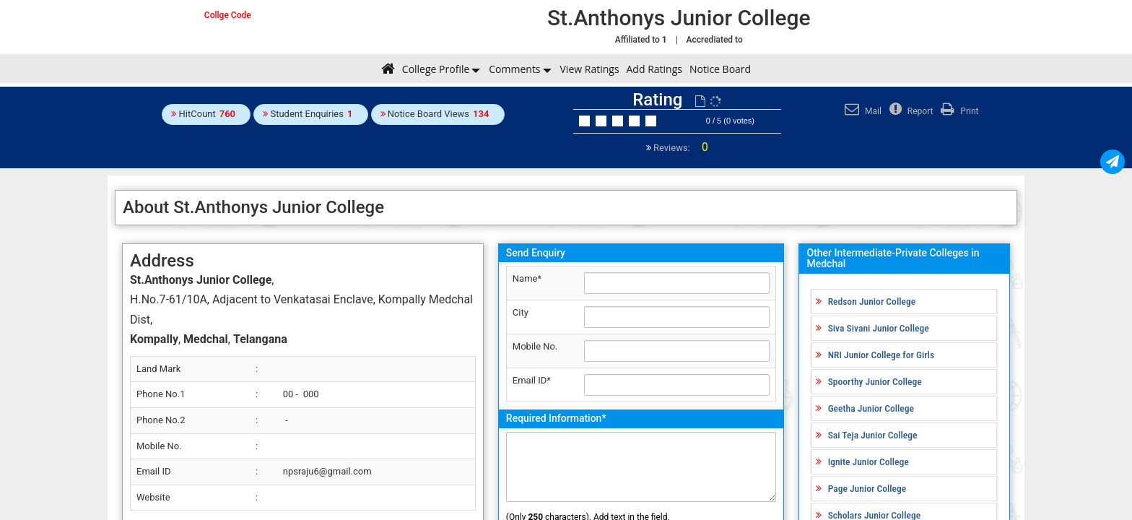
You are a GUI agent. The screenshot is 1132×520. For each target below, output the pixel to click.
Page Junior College (867, 488)
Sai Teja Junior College (873, 435)
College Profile (435, 69)
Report (909, 111)
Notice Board (720, 69)
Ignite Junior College (868, 461)
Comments (514, 69)
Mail (861, 111)
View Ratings (589, 69)
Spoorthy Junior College (875, 381)
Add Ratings (654, 69)
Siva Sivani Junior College (878, 328)
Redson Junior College (872, 301)
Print (957, 111)
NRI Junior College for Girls (881, 354)
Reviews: (679, 147)
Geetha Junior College (871, 408)
